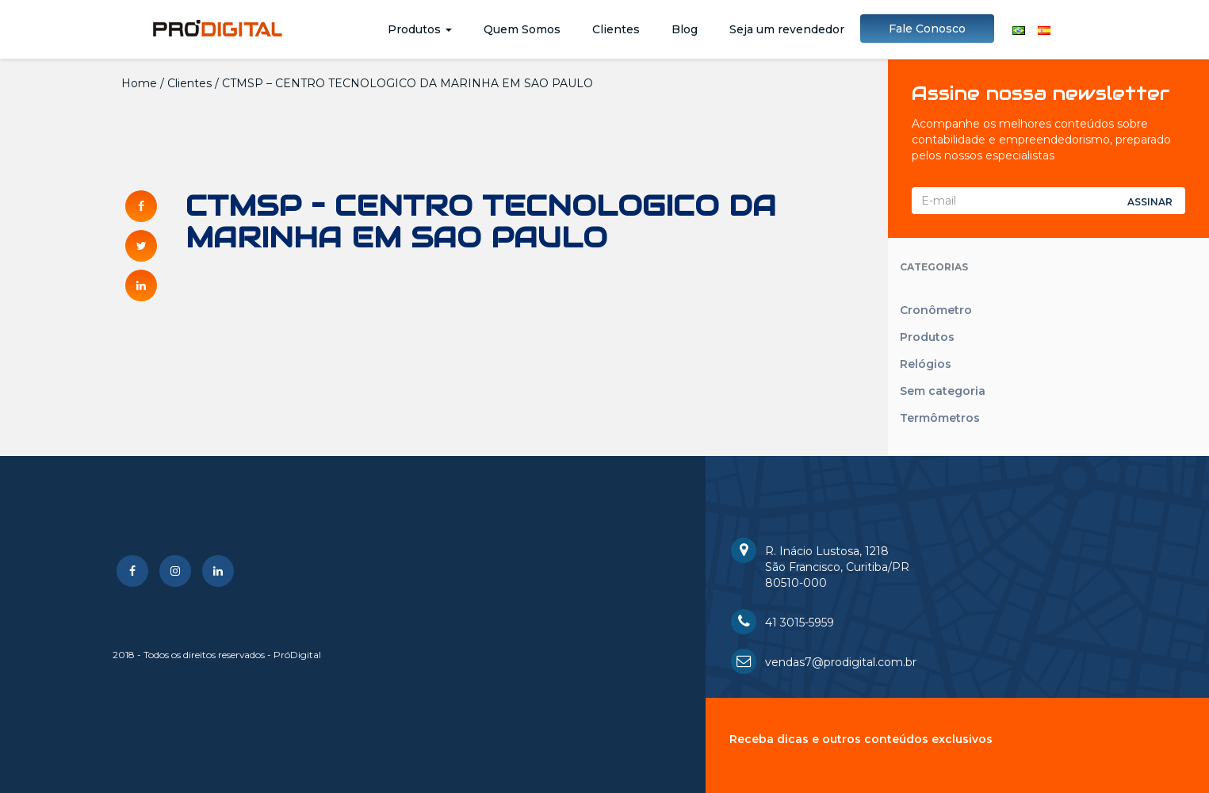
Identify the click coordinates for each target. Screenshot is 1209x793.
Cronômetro (936, 310)
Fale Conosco (927, 28)
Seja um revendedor (786, 29)
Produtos (420, 29)
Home (139, 83)
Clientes (616, 29)
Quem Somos (522, 29)
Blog (684, 29)
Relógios (925, 364)
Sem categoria (942, 391)
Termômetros (940, 418)
